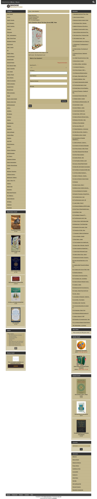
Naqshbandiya (10, 123)
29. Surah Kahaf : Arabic (78, 104)
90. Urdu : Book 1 (76, 293)
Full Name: (32, 70)
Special (8, 494)
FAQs (32, 494)
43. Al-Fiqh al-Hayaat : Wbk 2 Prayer (80, 148)
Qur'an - (8, 17)
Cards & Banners (10, 198)
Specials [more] (76, 337)
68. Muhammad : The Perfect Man (80, 224)
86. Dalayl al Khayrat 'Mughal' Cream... (81, 281)
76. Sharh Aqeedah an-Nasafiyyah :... (81, 248)
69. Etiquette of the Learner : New (80, 227)
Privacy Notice (76, 465)
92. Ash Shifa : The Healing (78, 299)
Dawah (8, 95)
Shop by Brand (76, 459)
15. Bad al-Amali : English (78, 61)
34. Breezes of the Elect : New (79, 120)
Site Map (74, 481)
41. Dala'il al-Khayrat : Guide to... (80, 142)
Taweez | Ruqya (10, 74)
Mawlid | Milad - (10, 53)
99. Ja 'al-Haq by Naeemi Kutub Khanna (81, 322)
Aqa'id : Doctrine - (11, 26)
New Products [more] (12, 211)
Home (13, 2)
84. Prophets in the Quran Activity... (80, 275)
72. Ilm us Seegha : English (78, 236)
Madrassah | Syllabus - (12, 177)
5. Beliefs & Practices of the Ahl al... (80, 26)
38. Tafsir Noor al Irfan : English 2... (80, 132)
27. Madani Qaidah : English (79, 98)
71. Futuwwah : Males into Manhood (80, 233)
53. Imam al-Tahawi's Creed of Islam (80, 179)
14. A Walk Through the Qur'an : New (81, 58)
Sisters (8, 168)
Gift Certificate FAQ (77, 484)
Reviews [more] (10, 353)
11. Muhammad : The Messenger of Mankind (80, 45)
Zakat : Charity (10, 47)
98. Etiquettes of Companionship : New (81, 319)
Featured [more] (76, 375)
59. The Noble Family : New (79, 197)
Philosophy (9, 32)
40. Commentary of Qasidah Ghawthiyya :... (79, 139)
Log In (17, 2)
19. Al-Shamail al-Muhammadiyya (80, 73)
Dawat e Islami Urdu (11, 102)
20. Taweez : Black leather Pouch (80, 76)
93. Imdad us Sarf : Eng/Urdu (79, 302)
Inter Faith (9, 141)
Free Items (9, 207)
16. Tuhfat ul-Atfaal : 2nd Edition (80, 64)
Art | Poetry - (9, 156)
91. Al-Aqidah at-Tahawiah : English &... (81, 296)
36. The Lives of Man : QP (78, 126)
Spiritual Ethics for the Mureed (81, 408)
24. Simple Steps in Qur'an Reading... (81, 88)
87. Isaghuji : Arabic (77, 284)
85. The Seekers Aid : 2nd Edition (80, 278)
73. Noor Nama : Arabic (78, 239)
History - (9, 147)
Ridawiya (9, 126)
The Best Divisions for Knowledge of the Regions (81, 427)
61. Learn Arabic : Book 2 (78, 203)
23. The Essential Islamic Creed (79, 85)
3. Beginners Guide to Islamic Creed (80, 20)
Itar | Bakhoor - (10, 195)
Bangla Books (10, 89)
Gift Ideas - (9, 201)
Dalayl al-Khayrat (10, 56)
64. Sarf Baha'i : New (77, 212)
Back (30, 105)
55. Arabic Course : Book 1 (78, 185)
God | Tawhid (10, 14)
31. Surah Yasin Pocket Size (79, 110)
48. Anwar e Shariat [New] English (80, 163)
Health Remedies (11, 153)
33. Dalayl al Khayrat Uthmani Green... (81, 117)
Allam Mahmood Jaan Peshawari (16, 341)
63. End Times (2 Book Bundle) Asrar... (81, 209)
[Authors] (16, 339)
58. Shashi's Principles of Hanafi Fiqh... (81, 194)
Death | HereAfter (11, 68)
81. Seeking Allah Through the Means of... (81, 266)
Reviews (21, 494)
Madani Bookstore (48, 496)
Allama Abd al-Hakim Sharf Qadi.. (16, 342)
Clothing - (9, 183)
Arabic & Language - (11, 80)
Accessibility (75, 471)
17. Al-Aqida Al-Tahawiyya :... (79, 67)
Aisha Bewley (16, 338)
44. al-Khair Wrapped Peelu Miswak (80, 151)
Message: (32, 86)
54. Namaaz (75, 182)
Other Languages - (11, 92)
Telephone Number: (34, 81)
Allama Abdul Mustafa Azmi (16, 345)
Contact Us (75, 474)
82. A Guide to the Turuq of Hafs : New (81, 269)
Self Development (11, 105)
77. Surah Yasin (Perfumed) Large (80, 251)
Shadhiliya (9, 129)
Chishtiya (9, 117)
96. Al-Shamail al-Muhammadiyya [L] (81, 313)
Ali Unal (16, 340)
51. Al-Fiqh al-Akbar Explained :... (80, 172)
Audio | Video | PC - (11, 180)
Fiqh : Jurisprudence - (12, 35)
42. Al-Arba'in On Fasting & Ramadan (81, 145)
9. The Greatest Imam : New (79, 38)
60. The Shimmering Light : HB (79, 200)
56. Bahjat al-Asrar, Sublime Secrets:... (81, 188)
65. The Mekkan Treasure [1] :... (79, 215)
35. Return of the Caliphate (78, 123)
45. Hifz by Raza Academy (78, 154)
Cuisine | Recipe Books (12, 165)
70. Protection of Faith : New (79, 230)
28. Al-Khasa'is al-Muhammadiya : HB (81, 101)
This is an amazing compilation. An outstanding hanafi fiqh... (15, 360)
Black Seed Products (11, 192)
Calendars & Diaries (11, 159)
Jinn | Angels (10, 71)
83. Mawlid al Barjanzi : (78, 272)
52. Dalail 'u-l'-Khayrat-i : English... (80, 175)
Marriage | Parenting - (11, 171)
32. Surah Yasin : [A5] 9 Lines (79, 114)
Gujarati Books (10, 86)
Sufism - (9, 108)
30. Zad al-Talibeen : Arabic (78, 107)
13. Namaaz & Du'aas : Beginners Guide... (80, 54)
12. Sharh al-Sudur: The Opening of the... (80, 49)
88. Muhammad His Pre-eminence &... (81, 287)
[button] (93, 2)
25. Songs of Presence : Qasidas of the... (80, 92)
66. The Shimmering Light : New (80, 218)
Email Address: (33, 75)
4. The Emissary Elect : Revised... (80, 23)
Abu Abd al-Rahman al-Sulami (16, 335)
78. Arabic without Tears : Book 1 (80, 254)
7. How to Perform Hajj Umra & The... (81, 32)
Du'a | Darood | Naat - (11, 65)
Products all (14, 494)
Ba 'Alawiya (9, 114)
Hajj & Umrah (10, 44)
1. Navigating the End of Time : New (80, 14)
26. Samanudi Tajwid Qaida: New (80, 95)
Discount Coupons (77, 487)
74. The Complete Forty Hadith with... (81, 242)
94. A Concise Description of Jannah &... (81, 306)
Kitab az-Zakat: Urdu (15, 243)
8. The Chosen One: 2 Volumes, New (80, 35)
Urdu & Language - (11, 83)
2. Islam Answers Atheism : (79, 17)
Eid (7, 50)
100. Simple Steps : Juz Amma (79, 325)
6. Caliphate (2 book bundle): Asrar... (80, 29)
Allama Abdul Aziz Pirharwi (16, 343)
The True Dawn (15, 315)
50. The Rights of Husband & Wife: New (81, 169)
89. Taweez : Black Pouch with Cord (80, 290)
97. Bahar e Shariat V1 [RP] (78, 316)
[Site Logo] (20, 6)
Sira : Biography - (10, 23)
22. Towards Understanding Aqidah (80, 82)
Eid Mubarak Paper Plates (81, 345)
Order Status (75, 478)
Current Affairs (10, 135)
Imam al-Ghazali (10, 132)
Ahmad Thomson (16, 336)
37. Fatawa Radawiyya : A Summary (80, 129)
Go (15, 348)
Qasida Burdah (10, 59)
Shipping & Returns (77, 462)
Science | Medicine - (11, 150)
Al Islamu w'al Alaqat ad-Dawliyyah (15, 295)
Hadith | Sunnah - (11, 20)
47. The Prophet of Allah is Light (80, 160)
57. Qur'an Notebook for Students (80, 191)
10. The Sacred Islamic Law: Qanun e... (81, 41)
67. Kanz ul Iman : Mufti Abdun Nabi (80, 221)
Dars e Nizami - (10, 77)
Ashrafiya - (9, 111)
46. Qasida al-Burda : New (78, 157)
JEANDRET (54, 498)
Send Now (64, 101)
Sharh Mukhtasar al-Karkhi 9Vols (16, 279)
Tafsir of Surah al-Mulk (16, 264)
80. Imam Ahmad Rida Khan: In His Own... (80, 261)
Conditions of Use (76, 468)
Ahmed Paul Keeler (16, 337)
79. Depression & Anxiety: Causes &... (81, 257)
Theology (9, 29)
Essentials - (9, 189)
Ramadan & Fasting (11, 41)
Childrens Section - (11, 174)
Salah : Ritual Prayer (11, 38)
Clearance (9, 204)
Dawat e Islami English (12, 99)
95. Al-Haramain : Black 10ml (79, 310)
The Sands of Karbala (15, 223)
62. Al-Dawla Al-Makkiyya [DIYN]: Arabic (81, 206)
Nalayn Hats (9, 186)
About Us (75, 456)
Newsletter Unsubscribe (78, 490)
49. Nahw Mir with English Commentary (81, 166)
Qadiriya (9, 120)
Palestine (9, 138)
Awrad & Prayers (10, 62)
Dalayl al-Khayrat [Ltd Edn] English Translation (81, 362)
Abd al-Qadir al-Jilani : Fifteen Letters (81, 388)
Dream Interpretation (11, 162)
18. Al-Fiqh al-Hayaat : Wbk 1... (79, 70)
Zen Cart (59, 496)
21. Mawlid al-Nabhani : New (79, 79)
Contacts (27, 494)
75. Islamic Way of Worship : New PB (81, 245)
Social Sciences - (10, 144)
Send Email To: (33, 65)
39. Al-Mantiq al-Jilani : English (79, 135)
